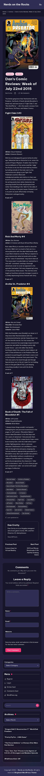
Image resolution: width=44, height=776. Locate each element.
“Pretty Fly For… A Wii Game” (15, 737)
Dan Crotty (13, 525)
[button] (12, 537)
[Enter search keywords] (22, 705)
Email (8, 621)
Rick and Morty (22, 506)
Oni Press (28, 503)
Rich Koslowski (11, 506)
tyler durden (18, 510)
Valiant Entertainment (13, 513)
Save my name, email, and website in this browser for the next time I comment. (21, 643)
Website (8, 632)
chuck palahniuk (11, 493)
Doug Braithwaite (25, 496)
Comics (10, 74)
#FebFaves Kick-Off (12, 759)
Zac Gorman (25, 513)
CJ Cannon (22, 493)
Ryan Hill (9, 510)
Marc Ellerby (19, 503)
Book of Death (20, 482)
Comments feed (12, 691)
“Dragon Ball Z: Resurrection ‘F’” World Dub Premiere (21, 730)
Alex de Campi (11, 479)
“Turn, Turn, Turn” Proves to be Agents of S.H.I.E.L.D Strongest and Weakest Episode (21, 752)
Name (8, 611)
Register (10, 679)
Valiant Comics (29, 510)
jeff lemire (9, 503)
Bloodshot (10, 482)
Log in (9, 683)
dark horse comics (12, 496)
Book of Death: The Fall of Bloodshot (17, 486)
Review (19, 74)
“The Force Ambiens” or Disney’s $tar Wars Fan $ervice (21, 744)
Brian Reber (10, 489)
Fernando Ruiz (11, 500)
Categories (8, 662)
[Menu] (40, 4)
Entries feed (11, 687)
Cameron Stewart (21, 489)
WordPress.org (12, 695)
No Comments (24, 93)
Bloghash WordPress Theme (25, 773)
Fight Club (21, 500)
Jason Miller (30, 500)
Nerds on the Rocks (16, 4)
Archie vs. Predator (23, 479)
